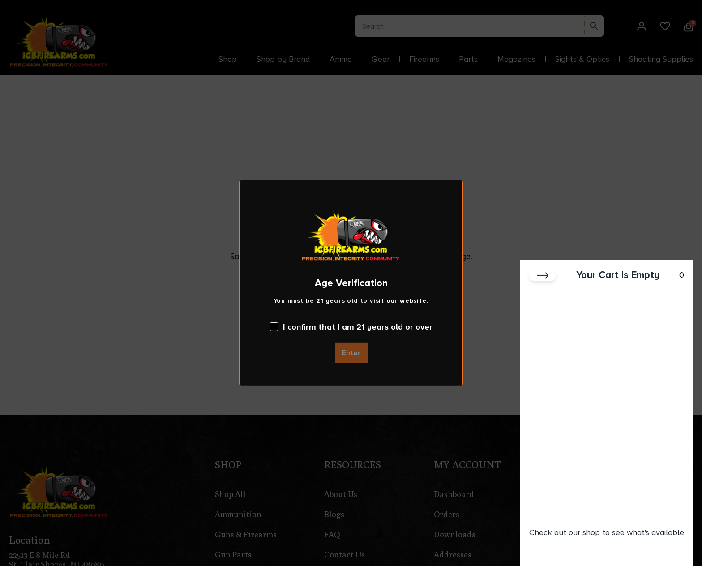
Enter (351, 352)
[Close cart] (542, 276)
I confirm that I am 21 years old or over (351, 327)
